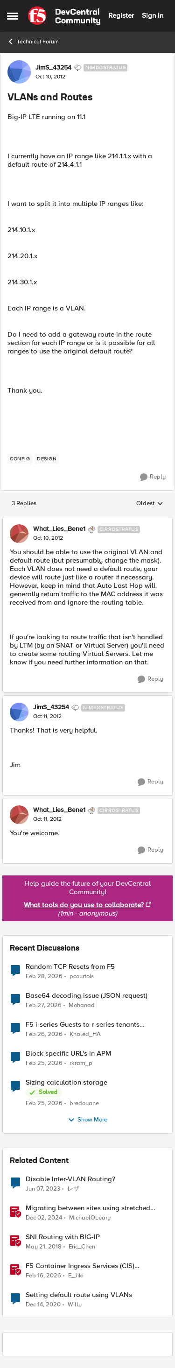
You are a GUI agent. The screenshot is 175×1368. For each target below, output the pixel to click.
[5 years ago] (43, 1305)
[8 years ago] (44, 1246)
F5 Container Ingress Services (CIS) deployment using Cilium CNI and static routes (88, 1266)
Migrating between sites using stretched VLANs (88, 1208)
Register (121, 15)
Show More (87, 1120)
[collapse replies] (87, 521)
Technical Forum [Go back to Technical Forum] (33, 41)
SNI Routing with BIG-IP (63, 1237)
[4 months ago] (44, 976)
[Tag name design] (47, 459)
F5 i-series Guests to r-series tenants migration (83, 1025)
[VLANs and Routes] (48, 538)
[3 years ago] (43, 1188)
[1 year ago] (44, 1217)
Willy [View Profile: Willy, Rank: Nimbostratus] (75, 1304)
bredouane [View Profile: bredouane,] (84, 1103)
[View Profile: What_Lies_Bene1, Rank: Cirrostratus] (19, 533)
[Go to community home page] (64, 16)
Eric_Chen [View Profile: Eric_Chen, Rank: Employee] (82, 1246)
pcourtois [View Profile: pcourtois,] (82, 976)
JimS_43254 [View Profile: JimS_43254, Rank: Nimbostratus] (53, 67)
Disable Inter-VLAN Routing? (70, 1179)
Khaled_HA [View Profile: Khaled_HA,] (85, 1033)
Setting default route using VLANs (79, 1295)
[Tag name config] (19, 459)
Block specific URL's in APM (68, 1054)
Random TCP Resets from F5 (70, 967)
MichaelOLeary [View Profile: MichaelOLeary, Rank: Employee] (90, 1217)
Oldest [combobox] (149, 504)
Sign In (152, 15)
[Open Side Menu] (12, 16)
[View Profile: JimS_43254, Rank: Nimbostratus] (19, 72)
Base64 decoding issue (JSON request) (86, 996)
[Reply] (153, 477)
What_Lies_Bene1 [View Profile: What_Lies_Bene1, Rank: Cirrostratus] (59, 529)
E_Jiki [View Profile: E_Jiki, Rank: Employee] (76, 1275)
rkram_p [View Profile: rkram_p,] (81, 1062)
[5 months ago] (43, 1275)
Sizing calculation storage (66, 1082)
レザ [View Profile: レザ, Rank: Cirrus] (73, 1188)
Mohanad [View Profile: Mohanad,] (82, 1004)
